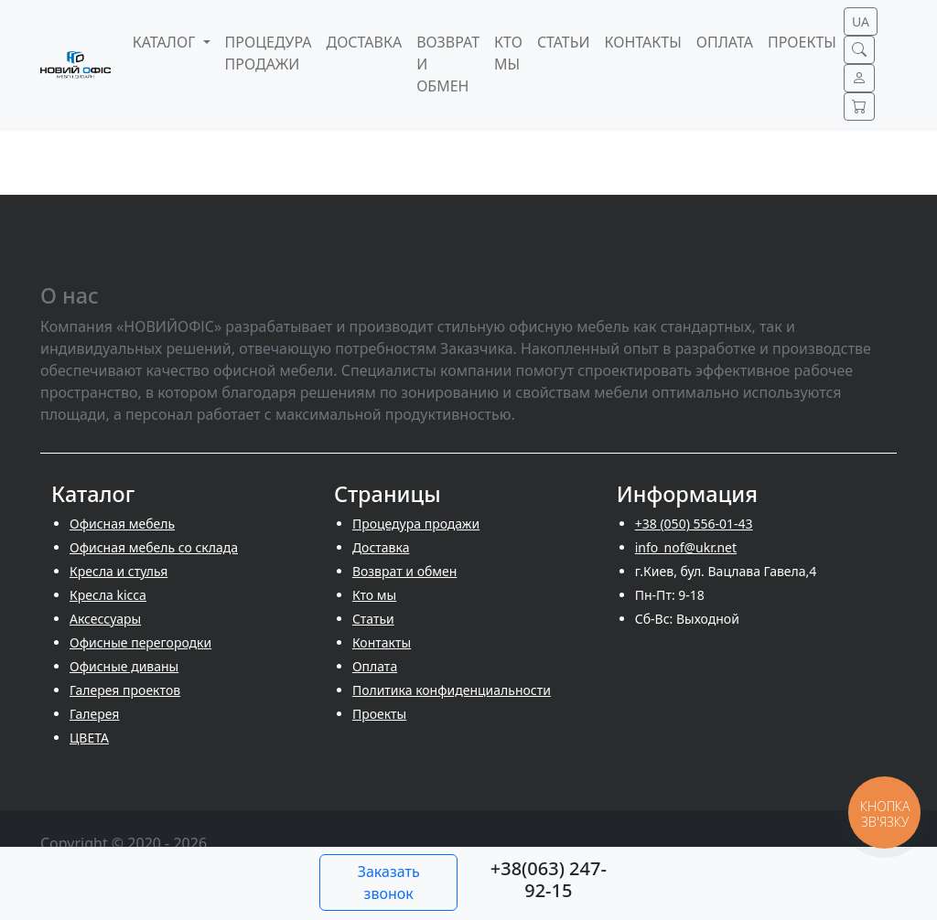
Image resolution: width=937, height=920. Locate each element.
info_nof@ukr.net (686, 547)
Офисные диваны (124, 666)
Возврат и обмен (405, 571)
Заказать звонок (389, 882)
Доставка (381, 547)
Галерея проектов (125, 690)
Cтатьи (373, 618)
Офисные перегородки (140, 642)
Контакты (381, 642)
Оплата (374, 666)
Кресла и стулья (118, 571)
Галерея (94, 713)
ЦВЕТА (89, 737)
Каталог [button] (166, 42)
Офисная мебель (122, 523)
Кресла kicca (108, 595)
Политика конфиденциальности (451, 690)
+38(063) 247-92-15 (548, 879)
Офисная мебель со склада (154, 547)
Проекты (379, 713)
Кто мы (374, 595)
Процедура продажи (415, 523)
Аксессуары (105, 618)
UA (860, 21)
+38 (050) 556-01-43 (694, 523)
